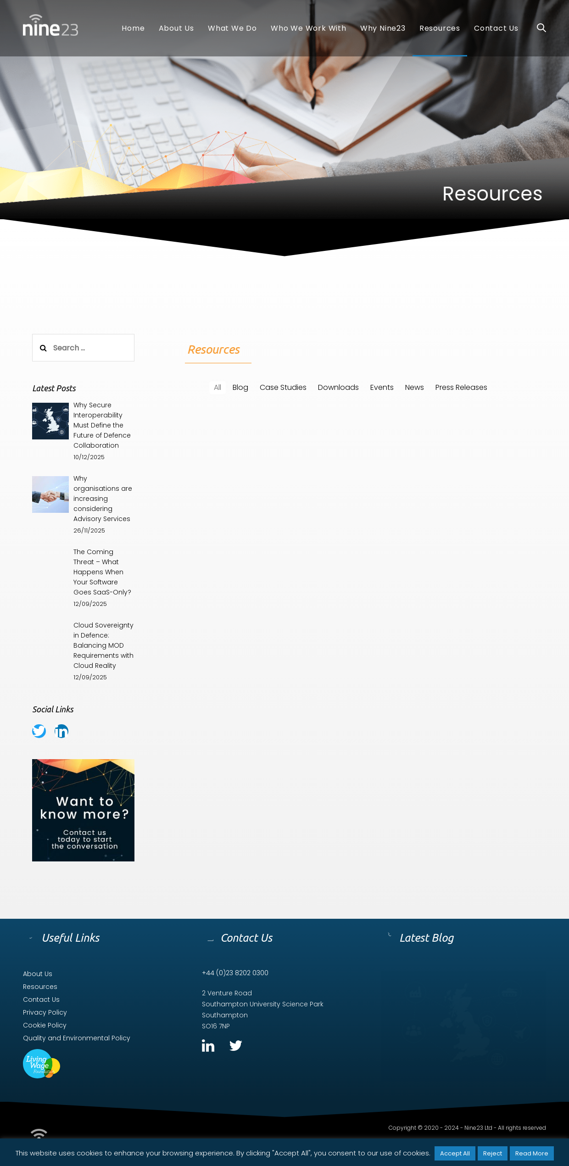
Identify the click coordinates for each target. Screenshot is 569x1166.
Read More (531, 1153)
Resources (40, 986)
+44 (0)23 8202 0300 (235, 972)
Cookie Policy (45, 1025)
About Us (37, 973)
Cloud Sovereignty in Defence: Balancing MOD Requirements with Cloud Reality (103, 645)
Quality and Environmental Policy (76, 1038)
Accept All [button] (455, 1153)
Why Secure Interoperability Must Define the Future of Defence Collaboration (102, 425)
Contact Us (41, 999)
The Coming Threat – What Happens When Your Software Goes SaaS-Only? (102, 572)
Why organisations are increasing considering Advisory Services (102, 498)
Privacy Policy (45, 1012)
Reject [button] (492, 1153)
